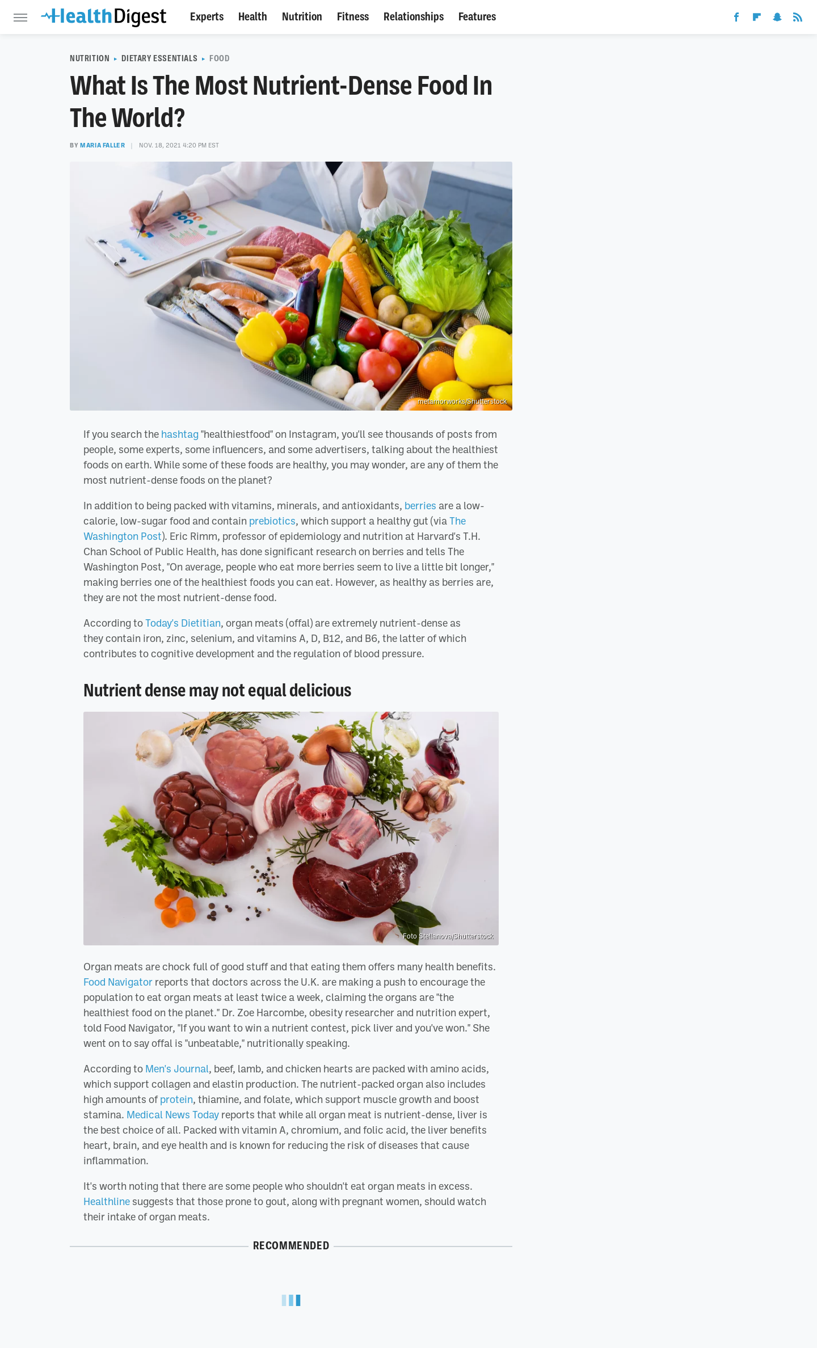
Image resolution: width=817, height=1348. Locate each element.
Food (219, 58)
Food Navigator (118, 981)
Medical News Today (173, 1114)
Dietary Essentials (159, 58)
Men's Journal (177, 1068)
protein (176, 1099)
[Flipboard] (757, 19)
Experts (207, 16)
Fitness (353, 16)
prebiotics (272, 520)
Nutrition (302, 16)
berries (420, 505)
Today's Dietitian (183, 622)
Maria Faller (102, 145)
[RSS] (797, 19)
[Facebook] (736, 19)
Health (252, 16)
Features (477, 16)
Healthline (106, 1201)
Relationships (414, 16)
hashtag (180, 434)
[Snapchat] (777, 19)
